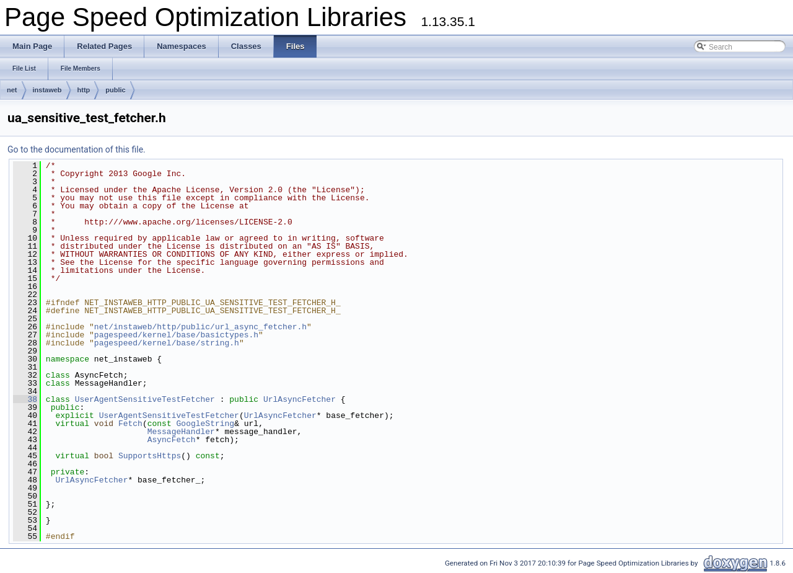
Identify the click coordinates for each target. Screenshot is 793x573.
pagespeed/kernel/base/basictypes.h (176, 334)
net (12, 90)
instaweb (47, 90)
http (83, 90)
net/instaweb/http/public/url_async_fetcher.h (200, 326)
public (115, 90)
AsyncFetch (171, 439)
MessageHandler (181, 431)
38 (25, 399)
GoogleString (206, 423)
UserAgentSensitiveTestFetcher (145, 399)
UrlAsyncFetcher (299, 399)
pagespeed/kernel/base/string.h (166, 343)
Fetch (130, 423)
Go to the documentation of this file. (76, 149)
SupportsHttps (149, 455)
